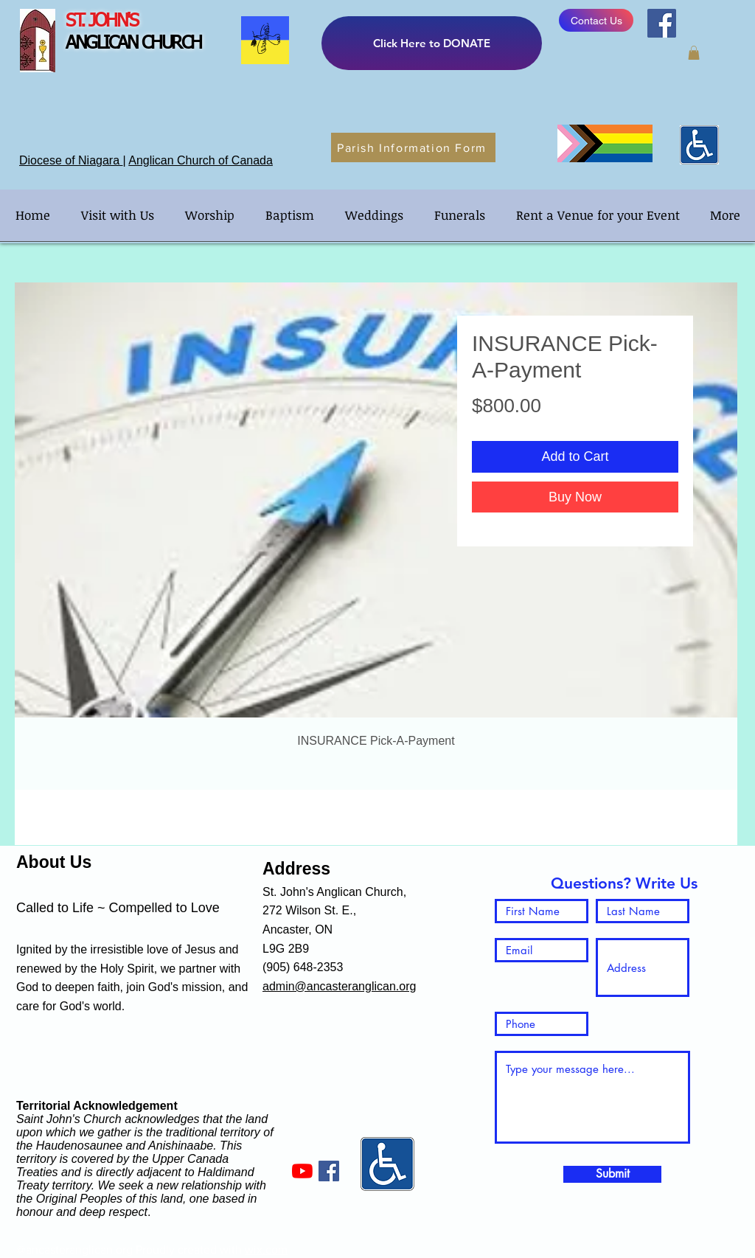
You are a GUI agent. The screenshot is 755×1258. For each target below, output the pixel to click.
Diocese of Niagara (71, 160)
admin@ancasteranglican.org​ (339, 986)
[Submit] (612, 1174)
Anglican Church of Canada (200, 160)
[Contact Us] (596, 20)
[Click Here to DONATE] (431, 43)
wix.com (266, 1249)
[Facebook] (661, 23)
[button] (694, 53)
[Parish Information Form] (413, 147)
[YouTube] (302, 1171)
